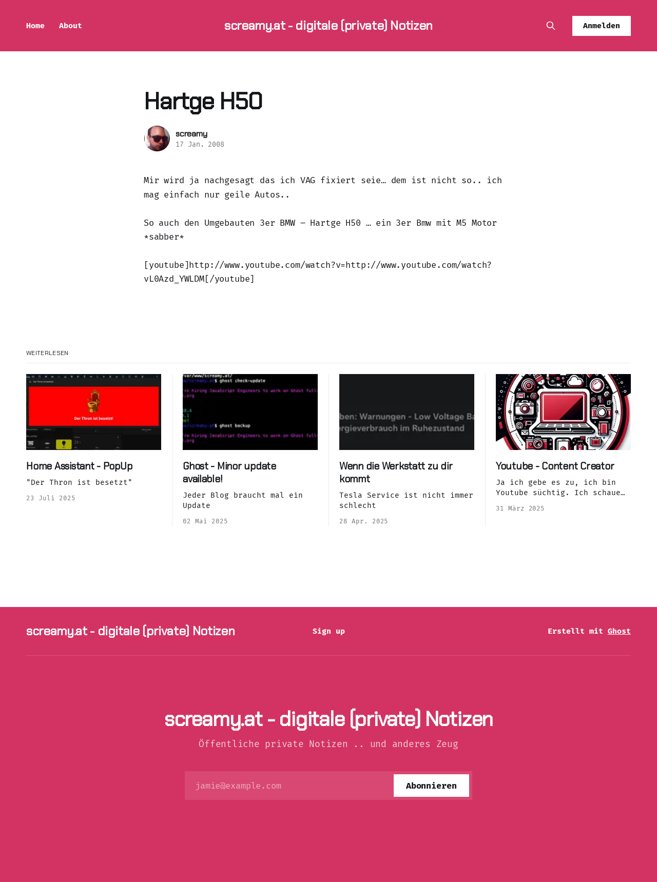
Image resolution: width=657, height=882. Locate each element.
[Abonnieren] (431, 785)
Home (35, 25)
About (70, 25)
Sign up (329, 631)
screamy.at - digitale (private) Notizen (328, 25)
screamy (191, 133)
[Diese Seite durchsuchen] (551, 25)
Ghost (619, 631)
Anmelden (601, 25)
